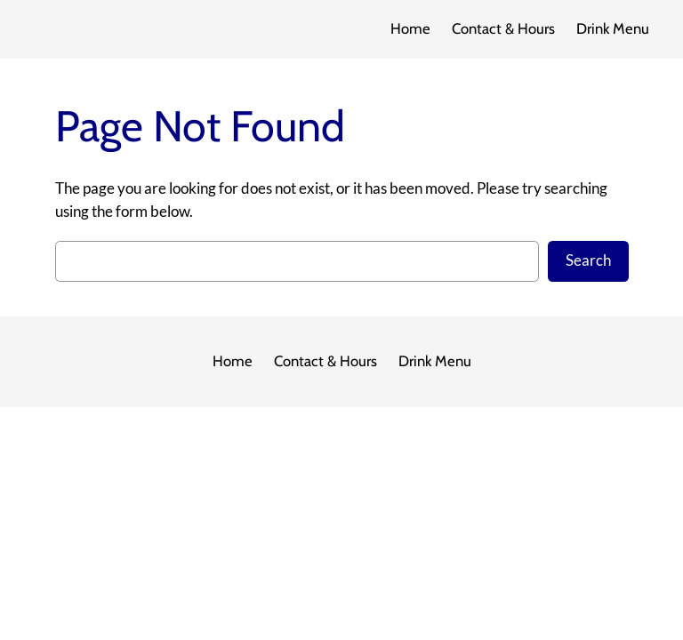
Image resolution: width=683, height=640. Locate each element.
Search (588, 260)
